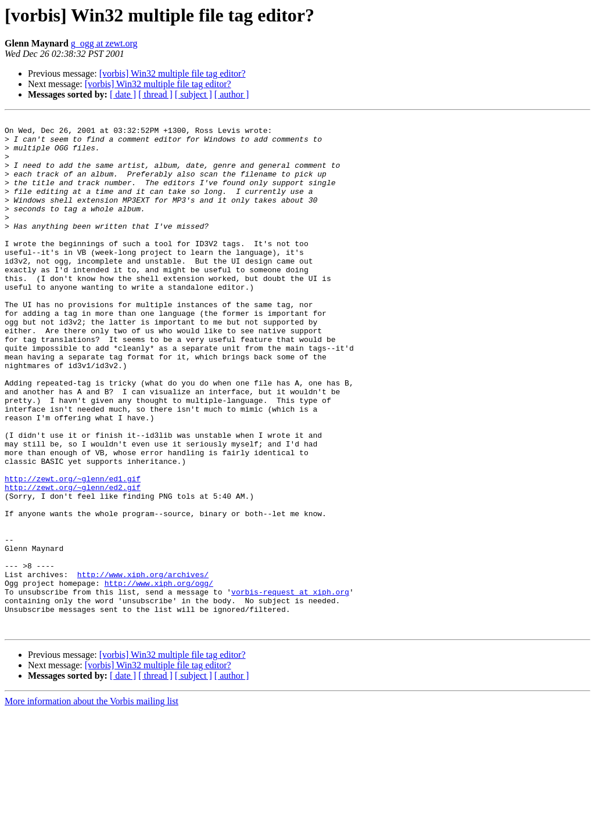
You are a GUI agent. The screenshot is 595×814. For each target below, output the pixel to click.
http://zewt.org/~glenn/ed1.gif (73, 551)
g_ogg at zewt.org (104, 43)
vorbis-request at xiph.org (290, 687)
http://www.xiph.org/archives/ (143, 666)
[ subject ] (193, 94)
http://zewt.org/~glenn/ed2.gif (73, 562)
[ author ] (231, 94)
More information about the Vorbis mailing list (91, 804)
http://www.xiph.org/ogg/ (159, 677)
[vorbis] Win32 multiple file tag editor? (172, 73)
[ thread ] (155, 94)
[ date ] (123, 94)
